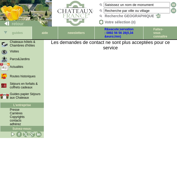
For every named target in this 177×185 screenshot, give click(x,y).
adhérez (15, 124)
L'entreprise (22, 105)
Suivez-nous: (22, 129)
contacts (15, 120)
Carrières (16, 113)
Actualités (16, 67)
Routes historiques (22, 76)
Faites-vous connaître (160, 32)
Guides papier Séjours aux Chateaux (25, 95)
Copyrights (17, 117)
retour (12, 24)
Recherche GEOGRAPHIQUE (133, 16)
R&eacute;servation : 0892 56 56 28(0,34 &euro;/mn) (119, 32)
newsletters (76, 33)
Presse (14, 110)
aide (45, 33)
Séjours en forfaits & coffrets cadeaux (24, 85)
